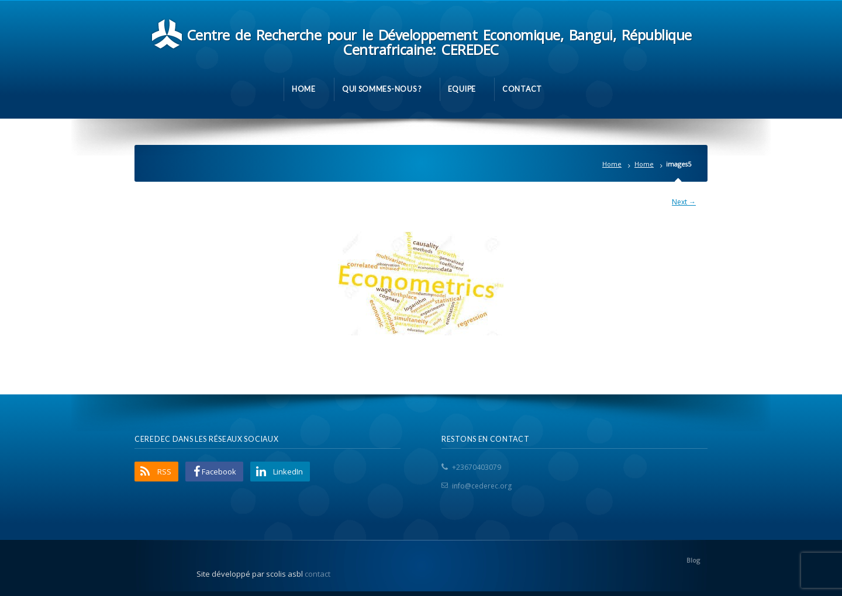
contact (317, 574)
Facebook (219, 471)
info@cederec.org (482, 486)
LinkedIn (288, 471)
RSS (164, 471)
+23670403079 (476, 467)
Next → (684, 202)
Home (612, 164)
